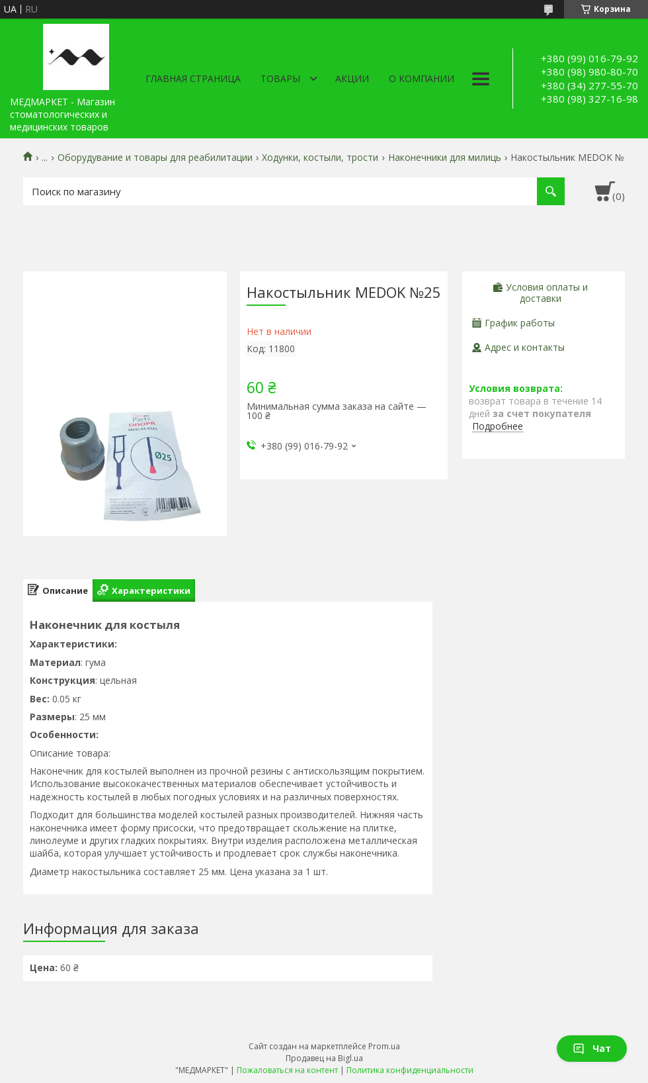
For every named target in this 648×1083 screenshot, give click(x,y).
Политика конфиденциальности (409, 1070)
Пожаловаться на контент (287, 1070)
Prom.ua (384, 1046)
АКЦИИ (352, 78)
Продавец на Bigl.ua (324, 1058)
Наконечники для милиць (444, 158)
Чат (592, 1048)
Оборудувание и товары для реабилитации (155, 158)
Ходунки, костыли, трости (320, 158)
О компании (421, 78)
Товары (280, 78)
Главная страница (193, 78)
